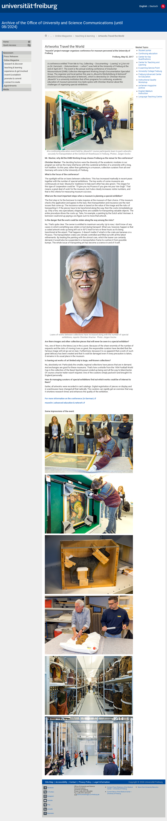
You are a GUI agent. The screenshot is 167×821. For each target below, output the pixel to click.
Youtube (50, 800)
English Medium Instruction (145, 92)
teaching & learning (85, 36)
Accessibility (61, 782)
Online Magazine (63, 36)
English (143, 6)
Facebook (50, 787)
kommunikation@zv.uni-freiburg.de (88, 794)
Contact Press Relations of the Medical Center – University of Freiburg (120, 788)
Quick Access (9, 45)
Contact (72, 782)
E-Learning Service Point (149, 68)
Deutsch (154, 6)
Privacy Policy (85, 782)
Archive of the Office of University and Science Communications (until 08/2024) (62, 25)
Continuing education (148, 53)
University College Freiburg (150, 71)
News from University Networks (148, 787)
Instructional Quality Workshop (147, 81)
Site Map (49, 782)
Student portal (144, 50)
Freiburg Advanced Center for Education (149, 75)
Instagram (50, 796)
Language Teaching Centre (150, 97)
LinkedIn (50, 809)
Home (46, 35)
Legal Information (101, 782)
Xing (48, 805)
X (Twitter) (50, 792)
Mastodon (50, 813)
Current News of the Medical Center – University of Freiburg (119, 792)
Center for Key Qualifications (144, 58)
